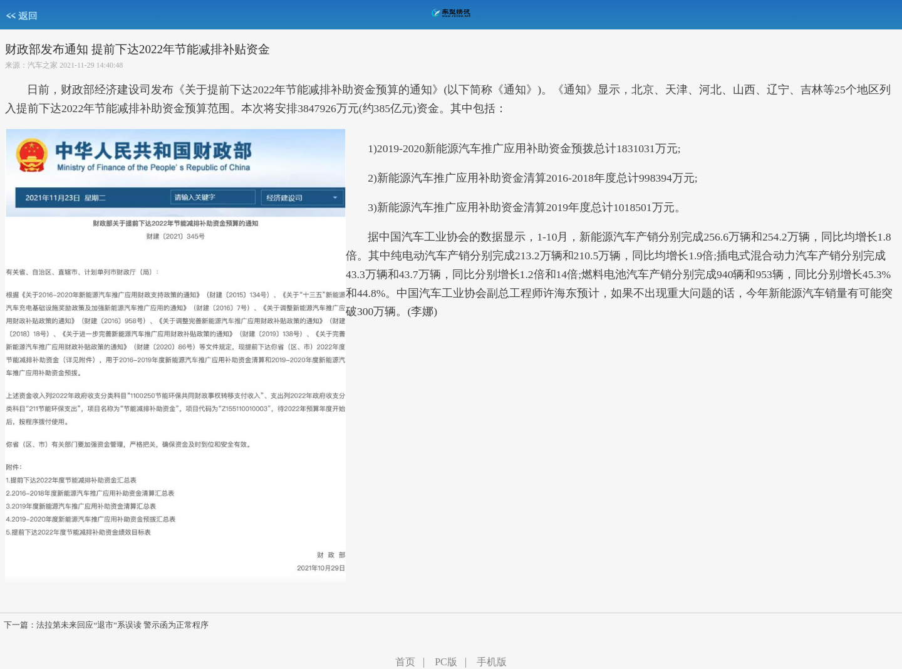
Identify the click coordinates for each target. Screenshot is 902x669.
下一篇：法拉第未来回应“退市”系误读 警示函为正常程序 (106, 625)
